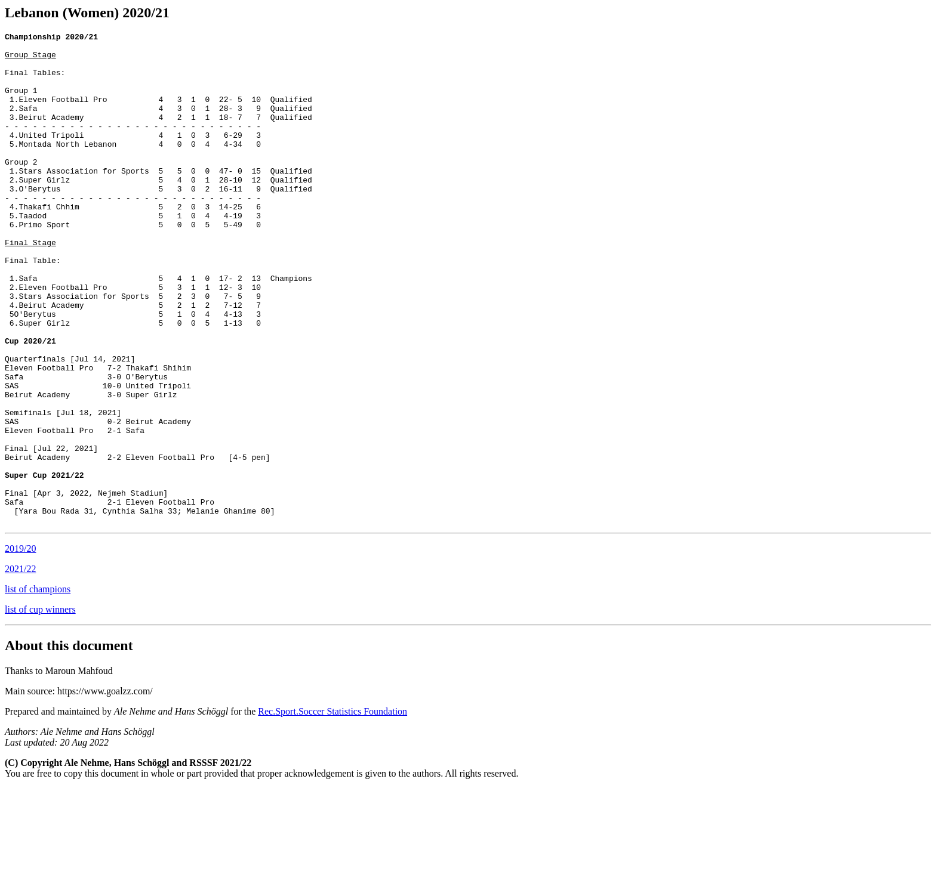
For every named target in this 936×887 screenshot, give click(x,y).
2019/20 (20, 647)
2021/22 (20, 667)
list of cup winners (40, 708)
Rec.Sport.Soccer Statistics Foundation (332, 810)
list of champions (37, 687)
